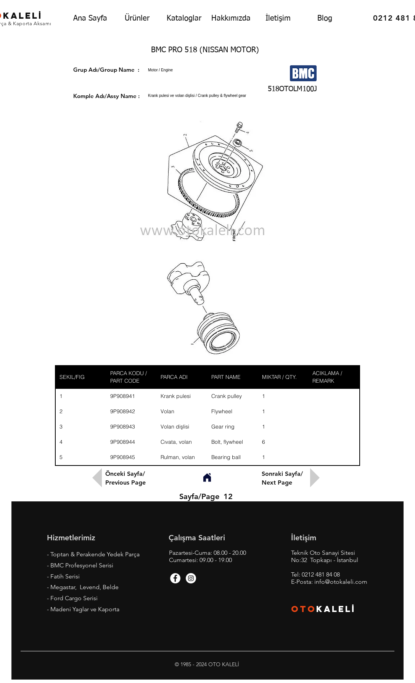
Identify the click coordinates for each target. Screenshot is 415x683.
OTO (303, 609)
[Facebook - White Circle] (175, 578)
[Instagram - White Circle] (191, 578)
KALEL (336, 609)
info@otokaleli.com (340, 581)
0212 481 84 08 (321, 574)
